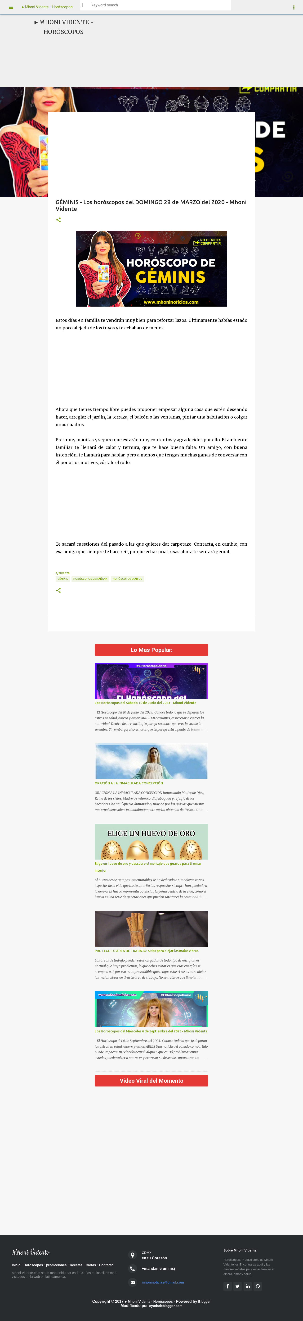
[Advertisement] (188, 51)
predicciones (62, 1265)
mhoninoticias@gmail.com (166, 1282)
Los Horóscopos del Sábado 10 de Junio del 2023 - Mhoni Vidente (145, 703)
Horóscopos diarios (127, 578)
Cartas (100, 1265)
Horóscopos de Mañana (90, 578)
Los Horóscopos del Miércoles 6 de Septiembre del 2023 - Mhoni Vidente (151, 1031)
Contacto (20, 1272)
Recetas (84, 1265)
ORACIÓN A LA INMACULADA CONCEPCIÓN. (129, 783)
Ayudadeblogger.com (165, 1306)
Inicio (17, 1265)
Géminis (63, 578)
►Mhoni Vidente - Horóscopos (47, 7)
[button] (58, 220)
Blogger (208, 1301)
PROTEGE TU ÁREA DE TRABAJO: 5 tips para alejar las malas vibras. (147, 951)
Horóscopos (36, 1265)
